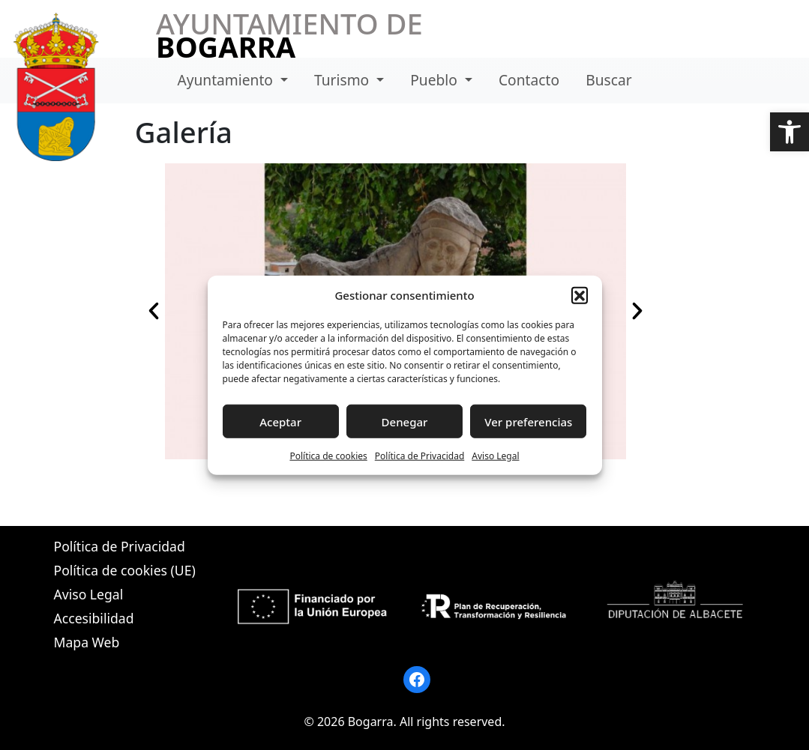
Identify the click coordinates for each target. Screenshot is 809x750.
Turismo (343, 80)
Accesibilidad (94, 618)
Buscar (608, 80)
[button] (789, 131)
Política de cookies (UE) (125, 570)
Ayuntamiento (227, 80)
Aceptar (280, 421)
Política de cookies (328, 456)
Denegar (405, 421)
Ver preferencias (528, 421)
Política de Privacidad (420, 456)
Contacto (529, 80)
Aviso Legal (495, 456)
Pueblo (435, 80)
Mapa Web (87, 642)
